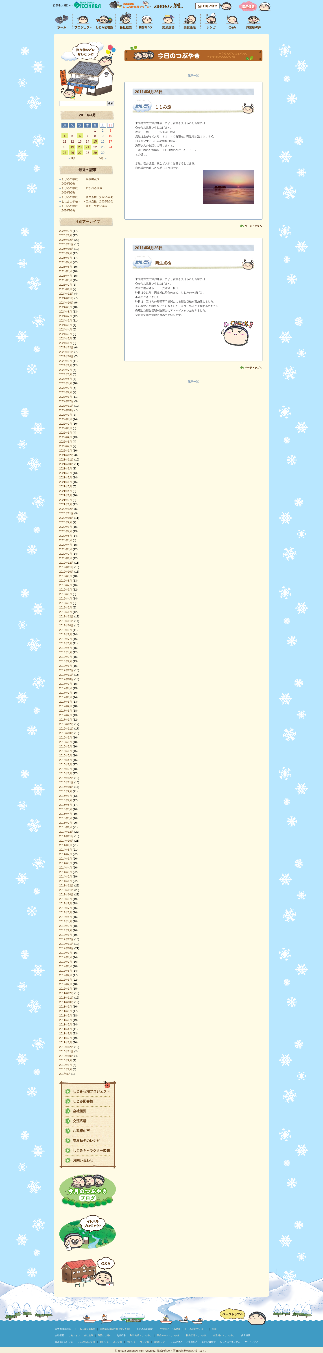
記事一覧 (193, 75)
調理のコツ (159, 1341)
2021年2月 (65, 500)
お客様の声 (81, 1131)
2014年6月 (65, 858)
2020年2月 (65, 553)
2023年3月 (65, 387)
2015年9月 (65, 791)
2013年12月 (66, 885)
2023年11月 (66, 352)
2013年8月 (65, 903)
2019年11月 (66, 567)
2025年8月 (65, 257)
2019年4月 (65, 598)
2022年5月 (65, 432)
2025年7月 (65, 262)
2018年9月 (65, 630)
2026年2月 (65, 230)
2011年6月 (65, 1020)
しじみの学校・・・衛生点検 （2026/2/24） (88, 197)
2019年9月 (65, 576)
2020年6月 (65, 535)
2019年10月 (66, 571)
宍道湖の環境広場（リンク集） (115, 1329)
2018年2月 (65, 661)
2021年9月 (65, 468)
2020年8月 (65, 526)
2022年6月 (65, 428)
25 (64, 152)
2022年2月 (65, 446)
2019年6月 (65, 589)
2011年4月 (65, 1029)
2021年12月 (66, 455)
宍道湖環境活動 (63, 1329)
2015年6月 (65, 804)
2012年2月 (65, 984)
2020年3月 (65, 549)
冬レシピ (144, 1341)
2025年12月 (66, 239)
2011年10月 (66, 1002)
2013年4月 (65, 921)
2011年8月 (65, 1011)
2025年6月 (65, 266)
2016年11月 (66, 728)
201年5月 (65, 1073)
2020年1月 (65, 558)
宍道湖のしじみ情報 (170, 1329)
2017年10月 (66, 679)
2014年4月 (65, 867)
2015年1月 (65, 827)
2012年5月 (65, 970)
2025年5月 (65, 271)
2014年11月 (66, 836)
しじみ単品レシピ (86, 1341)
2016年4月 (65, 760)
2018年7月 (65, 639)
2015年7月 (65, 800)
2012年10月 (66, 948)
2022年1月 (65, 450)
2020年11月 (66, 513)
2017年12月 (66, 670)
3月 (72, 158)
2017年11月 (66, 674)
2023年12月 (66, 347)
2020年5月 (65, 540)
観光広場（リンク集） (197, 1335)
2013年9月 (65, 899)
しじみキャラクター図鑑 (91, 1150)
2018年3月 (65, 656)
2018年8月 (65, 634)
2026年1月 (65, 235)
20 (80, 147)
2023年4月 (65, 383)
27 (80, 152)
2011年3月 (65, 1033)
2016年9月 (65, 737)
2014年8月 (65, 849)
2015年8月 (65, 795)
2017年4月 (65, 706)
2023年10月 (66, 356)
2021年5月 (65, 486)
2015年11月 (66, 782)
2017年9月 (65, 683)
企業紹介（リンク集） (224, 1335)
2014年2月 (65, 876)
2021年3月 (65, 495)
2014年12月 (66, 831)
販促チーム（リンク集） (169, 1335)
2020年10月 (66, 517)
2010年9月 (65, 1060)
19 (72, 147)
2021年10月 (66, 464)
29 (95, 152)
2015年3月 (65, 818)
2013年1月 (65, 934)
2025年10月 (66, 248)
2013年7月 (65, 908)
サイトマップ (251, 1341)
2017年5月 (65, 701)
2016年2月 (65, 769)
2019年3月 (65, 603)
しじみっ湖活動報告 (85, 1329)
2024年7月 (65, 316)
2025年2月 (65, 284)
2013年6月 (65, 912)
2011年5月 (65, 1024)
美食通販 (245, 1335)
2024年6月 (65, 320)
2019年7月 (65, 585)
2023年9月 (65, 361)
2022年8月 (65, 419)
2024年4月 (65, 329)
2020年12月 (66, 508)
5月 (102, 158)
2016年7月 (65, 746)
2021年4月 (65, 491)
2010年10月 (66, 1056)
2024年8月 (65, 311)
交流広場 (79, 1121)
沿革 (214, 1329)
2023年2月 (65, 392)
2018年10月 (66, 625)
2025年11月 (66, 244)
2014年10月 (66, 840)
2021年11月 (66, 459)
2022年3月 (65, 441)
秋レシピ (131, 1341)
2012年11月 (66, 943)
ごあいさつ (74, 1335)
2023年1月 (65, 396)
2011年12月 (66, 993)
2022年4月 (65, 437)
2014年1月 (65, 881)
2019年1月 (65, 612)
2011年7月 (65, 1015)
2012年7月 (65, 961)
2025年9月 (65, 253)
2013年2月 (65, 930)
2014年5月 (65, 863)
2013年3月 (65, 925)
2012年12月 (66, 939)
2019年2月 (65, 607)
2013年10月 (66, 894)
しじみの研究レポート (196, 1329)
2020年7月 (65, 531)
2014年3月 (65, 872)
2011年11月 (66, 997)
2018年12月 (66, 616)
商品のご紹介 (104, 1335)
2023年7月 (65, 369)
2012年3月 (65, 979)
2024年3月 (65, 334)
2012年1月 (65, 988)
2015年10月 (66, 786)
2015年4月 (65, 813)
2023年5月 (65, 378)
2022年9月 (65, 414)
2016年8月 (65, 742)
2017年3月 (65, 710)
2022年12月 (66, 401)
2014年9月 (65, 845)
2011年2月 (65, 1038)
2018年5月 (65, 647)
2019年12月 (66, 562)
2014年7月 (65, 854)
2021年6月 (65, 482)
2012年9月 (65, 952)
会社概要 (79, 1111)
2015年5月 (65, 809)
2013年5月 (65, 917)
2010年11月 (66, 1051)
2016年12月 (66, 724)
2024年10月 (66, 302)
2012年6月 (65, 966)
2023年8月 (65, 365)
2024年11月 (66, 298)
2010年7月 (65, 1069)
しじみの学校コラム (230, 1341)
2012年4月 (65, 975)
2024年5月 (65, 325)
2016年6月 (65, 751)
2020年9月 (65, 522)
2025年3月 (65, 280)
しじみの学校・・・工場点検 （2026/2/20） (88, 201)
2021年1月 (65, 504)
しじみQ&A (176, 1341)
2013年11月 (66, 890)
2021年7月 (65, 477)
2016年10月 (66, 733)
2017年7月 (65, 692)
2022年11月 (66, 405)
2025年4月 (65, 275)
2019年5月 (65, 594)
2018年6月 (65, 643)
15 (95, 141)
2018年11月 (66, 621)
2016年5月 (65, 755)
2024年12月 (66, 293)
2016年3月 (65, 764)
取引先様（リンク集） (141, 1335)
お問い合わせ (83, 1160)
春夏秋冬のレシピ (86, 1140)
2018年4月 (65, 652)
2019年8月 (65, 580)
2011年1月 (65, 1042)
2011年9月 (65, 1006)
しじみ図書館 (83, 1101)
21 (87, 147)
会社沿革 (88, 1335)
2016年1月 (65, 773)
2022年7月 (65, 423)
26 (72, 152)
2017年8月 (65, 688)
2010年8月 (65, 1064)
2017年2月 (65, 715)
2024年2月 (65, 338)
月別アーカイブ (87, 222)
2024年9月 (65, 307)
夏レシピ (117, 1341)
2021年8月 (65, 473)
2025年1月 (65, 289)
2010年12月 (66, 1047)
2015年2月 (65, 822)
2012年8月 (65, 957)
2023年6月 (65, 374)
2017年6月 (65, 697)
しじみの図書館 (145, 1329)
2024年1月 (65, 343)
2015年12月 (66, 778)
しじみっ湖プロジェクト (91, 1091)
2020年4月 (65, 544)
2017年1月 (65, 719)
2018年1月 (65, 665)
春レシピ (104, 1341)
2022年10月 (66, 410)
